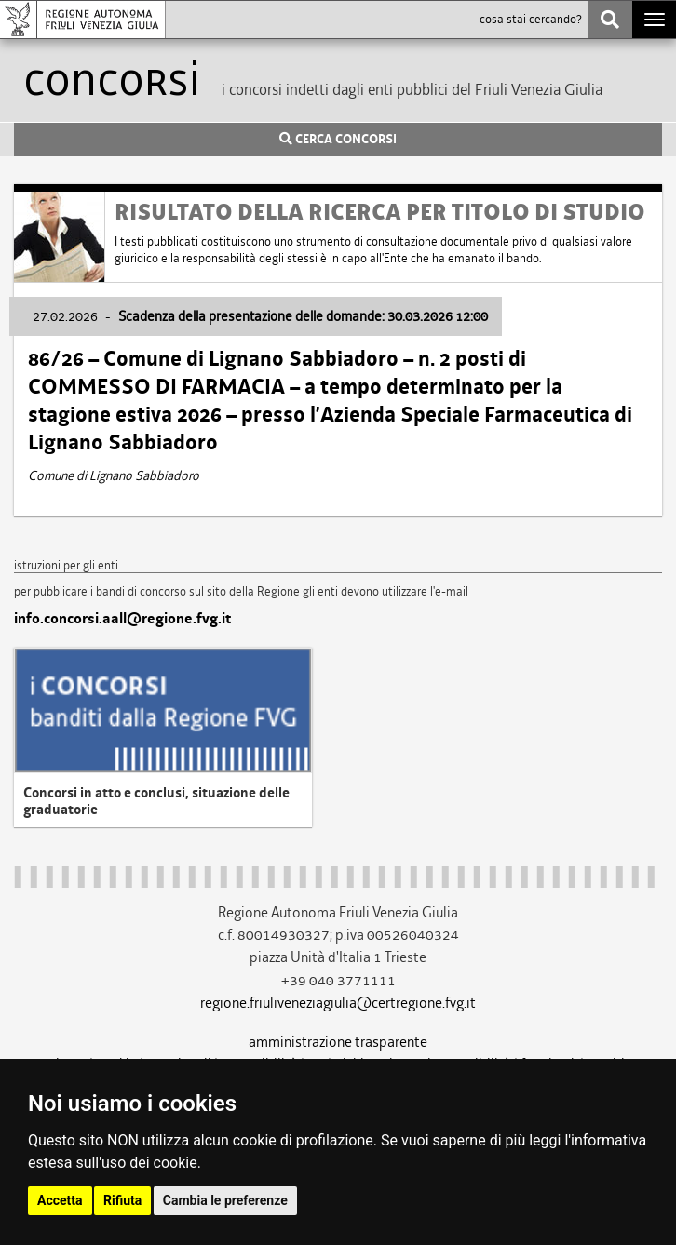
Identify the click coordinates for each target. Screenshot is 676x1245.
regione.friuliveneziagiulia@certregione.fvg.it (338, 1002)
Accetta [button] (60, 1200)
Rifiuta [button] (122, 1200)
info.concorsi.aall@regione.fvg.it (122, 618)
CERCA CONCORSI (338, 139)
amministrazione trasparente (338, 1041)
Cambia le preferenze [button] (225, 1200)
